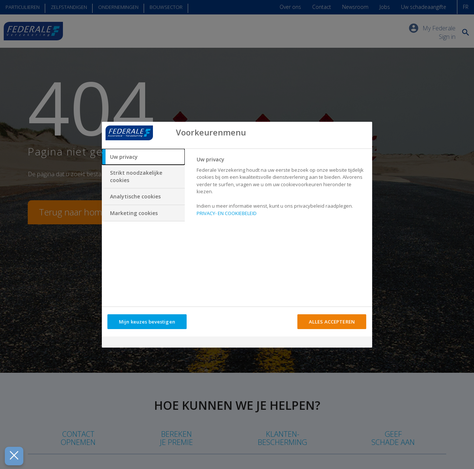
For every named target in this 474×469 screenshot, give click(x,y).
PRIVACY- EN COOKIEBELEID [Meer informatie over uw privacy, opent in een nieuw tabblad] (227, 213)
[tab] (143, 157)
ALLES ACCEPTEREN (332, 321)
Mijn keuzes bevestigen (147, 321)
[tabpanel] (281, 188)
